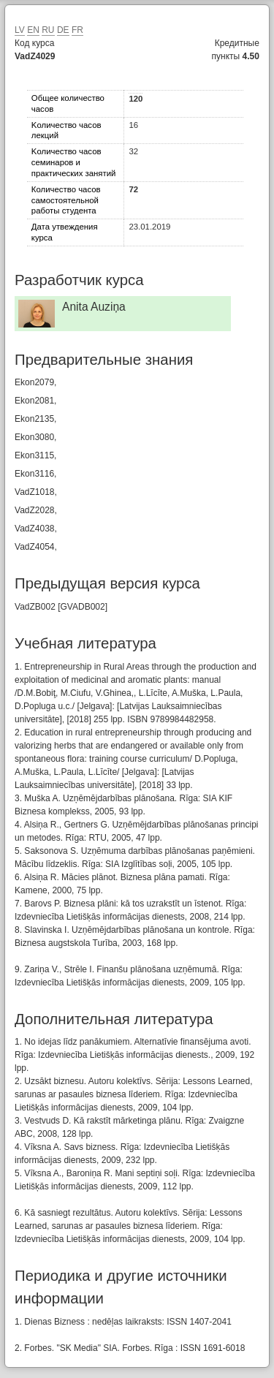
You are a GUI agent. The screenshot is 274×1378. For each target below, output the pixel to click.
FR (77, 30)
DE (63, 30)
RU (48, 30)
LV (20, 30)
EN (33, 30)
